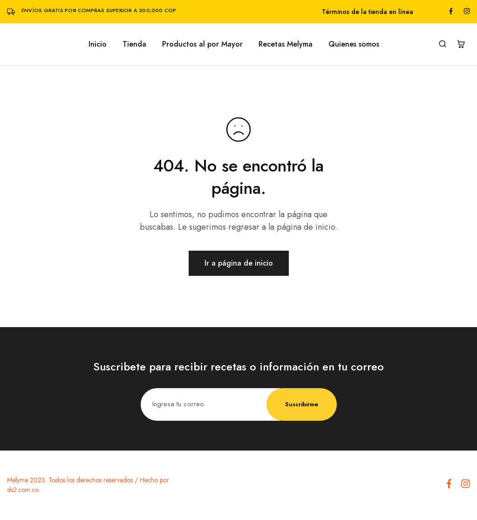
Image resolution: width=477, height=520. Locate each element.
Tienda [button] (134, 44)
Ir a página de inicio (238, 263)
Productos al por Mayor (202, 44)
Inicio (98, 44)
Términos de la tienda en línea (367, 11)
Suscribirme (301, 404)
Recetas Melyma (286, 44)
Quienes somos (353, 44)
